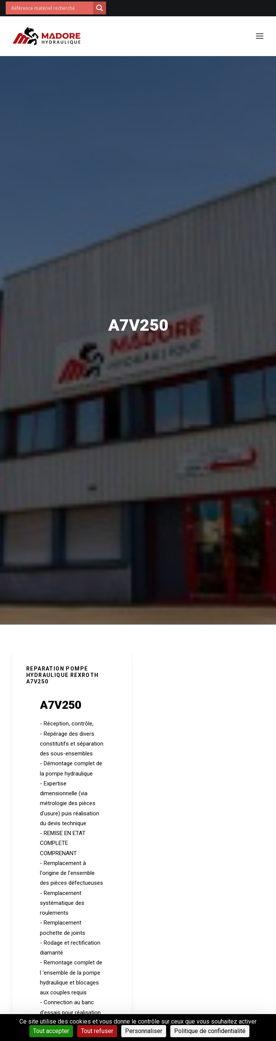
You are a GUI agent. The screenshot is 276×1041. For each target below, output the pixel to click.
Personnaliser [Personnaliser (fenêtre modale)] (143, 1031)
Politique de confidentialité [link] (210, 1031)
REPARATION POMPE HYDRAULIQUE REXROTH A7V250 (62, 675)
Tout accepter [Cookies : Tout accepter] (51, 1031)
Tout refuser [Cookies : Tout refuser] (97, 1031)
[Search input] (51, 8)
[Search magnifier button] (99, 8)
